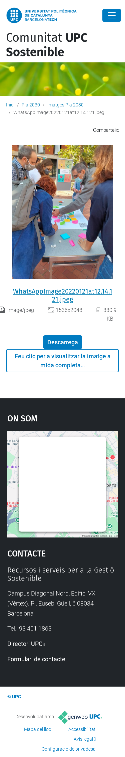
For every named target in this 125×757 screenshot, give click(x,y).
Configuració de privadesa (69, 749)
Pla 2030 (31, 104)
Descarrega (62, 342)
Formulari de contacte (36, 659)
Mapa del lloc (37, 729)
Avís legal (83, 739)
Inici (10, 104)
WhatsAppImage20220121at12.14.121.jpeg (62, 295)
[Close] (111, 15)
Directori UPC (25, 643)
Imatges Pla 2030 (65, 104)
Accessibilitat (82, 729)
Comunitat (47, 44)
